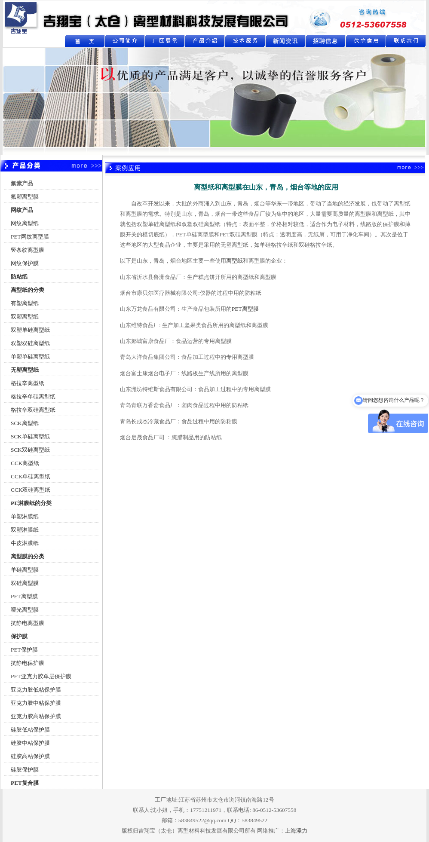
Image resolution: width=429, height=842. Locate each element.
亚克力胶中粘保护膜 (36, 703)
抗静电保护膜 (27, 663)
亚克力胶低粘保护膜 (36, 689)
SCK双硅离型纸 (30, 450)
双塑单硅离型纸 (30, 330)
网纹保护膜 (25, 263)
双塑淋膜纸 (25, 530)
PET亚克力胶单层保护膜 (41, 676)
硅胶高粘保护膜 (30, 756)
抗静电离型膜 (27, 623)
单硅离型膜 (25, 569)
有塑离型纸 (25, 303)
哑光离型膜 (25, 609)
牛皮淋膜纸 (25, 543)
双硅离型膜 (25, 583)
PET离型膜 (24, 596)
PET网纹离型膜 (30, 236)
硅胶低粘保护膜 (30, 729)
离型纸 (234, 260)
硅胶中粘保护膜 (30, 743)
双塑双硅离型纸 (30, 343)
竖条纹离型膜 (27, 250)
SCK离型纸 (25, 423)
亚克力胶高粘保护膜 (36, 716)
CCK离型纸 (25, 463)
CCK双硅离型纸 (30, 490)
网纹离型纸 (25, 223)
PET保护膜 (24, 649)
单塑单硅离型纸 (30, 356)
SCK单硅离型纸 (30, 436)
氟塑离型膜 (25, 196)
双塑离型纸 (25, 316)
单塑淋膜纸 (25, 516)
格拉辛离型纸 (27, 383)
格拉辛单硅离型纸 (33, 396)
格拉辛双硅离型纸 (33, 410)
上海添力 (296, 830)
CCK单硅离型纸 (30, 476)
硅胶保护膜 (25, 769)
